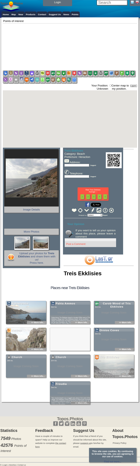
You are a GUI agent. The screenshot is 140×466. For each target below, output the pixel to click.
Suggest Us (55, 14)
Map (13, 14)
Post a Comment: (76, 244)
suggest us (85, 443)
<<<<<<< (94, 215)
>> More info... (38, 344)
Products (31, 14)
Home (6, 14)
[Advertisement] (70, 44)
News (66, 14)
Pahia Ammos (65, 324)
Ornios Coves (109, 351)
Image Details (31, 209)
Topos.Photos (70, 418)
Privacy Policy (119, 443)
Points (75, 14)
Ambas (17, 351)
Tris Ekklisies (109, 378)
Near (20, 14)
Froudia (61, 405)
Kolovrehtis (20, 324)
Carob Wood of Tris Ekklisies (117, 326)
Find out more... (112, 461)
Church (17, 378)
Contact (42, 14)
